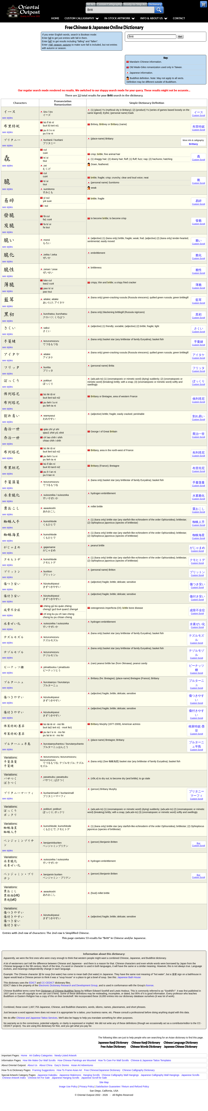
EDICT (32, 982)
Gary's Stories (61, 1065)
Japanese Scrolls (190, 1075)
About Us (32, 1065)
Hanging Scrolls (91, 1075)
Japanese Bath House (129, 977)
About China (45, 1065)
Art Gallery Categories (41, 1055)
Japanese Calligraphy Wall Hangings (160, 1075)
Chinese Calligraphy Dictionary (138, 1070)
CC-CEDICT (47, 982)
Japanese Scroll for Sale (94, 1077)
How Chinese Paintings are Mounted (77, 1060)
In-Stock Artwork (119, 18)
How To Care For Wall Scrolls (113, 1060)
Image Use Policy (68, 1086)
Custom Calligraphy (82, 18)
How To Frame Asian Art (69, 1070)
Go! (180, 36)
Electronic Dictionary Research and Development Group (68, 985)
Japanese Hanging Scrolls (65, 1077)
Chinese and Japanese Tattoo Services (36, 1017)
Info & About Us (153, 18)
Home (55, 18)
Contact (179, 18)
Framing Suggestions (43, 1070)
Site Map (104, 1082)
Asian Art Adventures (82, 1065)
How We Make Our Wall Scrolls (39, 1060)
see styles (7, 117)
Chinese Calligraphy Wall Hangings (120, 1075)
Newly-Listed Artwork (65, 1055)
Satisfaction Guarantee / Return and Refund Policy (122, 1086)
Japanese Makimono (70, 1075)
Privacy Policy (86, 1086)
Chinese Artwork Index (14, 1077)
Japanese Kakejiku (47, 1075)
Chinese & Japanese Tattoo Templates (151, 1060)
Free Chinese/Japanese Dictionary (102, 1070)
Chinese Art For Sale (39, 1077)
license (150, 985)
